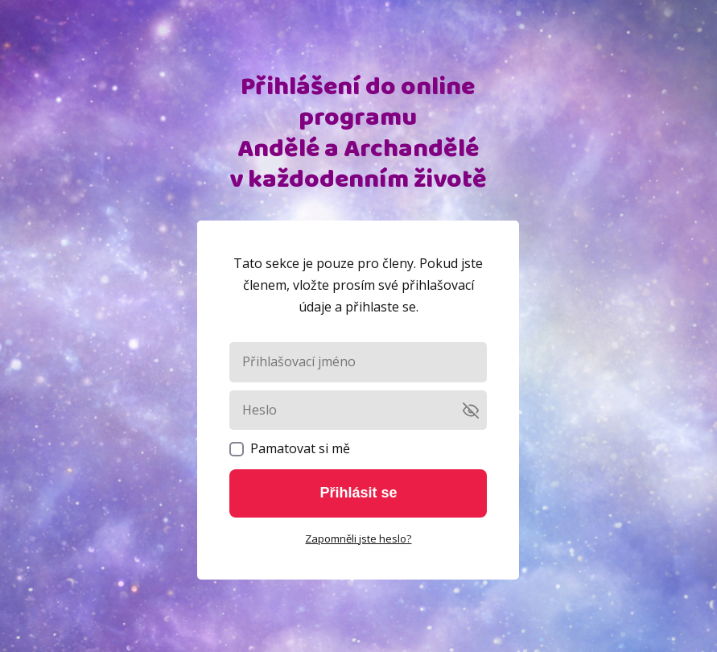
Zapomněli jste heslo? (358, 538)
